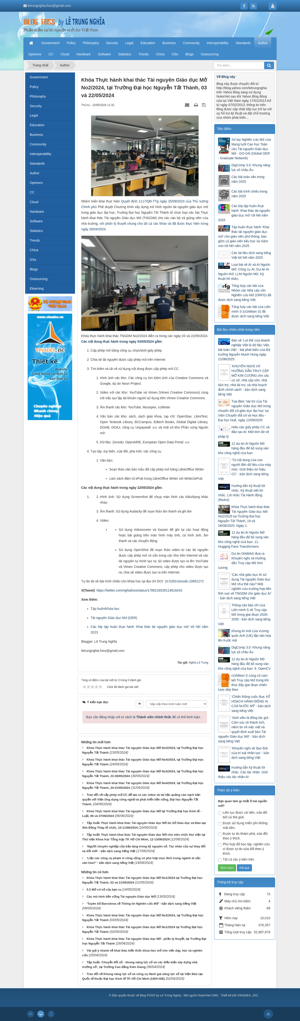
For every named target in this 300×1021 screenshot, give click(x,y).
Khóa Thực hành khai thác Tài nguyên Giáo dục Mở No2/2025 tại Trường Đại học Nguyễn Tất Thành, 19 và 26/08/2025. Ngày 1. (244, 516)
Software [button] (104, 54)
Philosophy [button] (91, 43)
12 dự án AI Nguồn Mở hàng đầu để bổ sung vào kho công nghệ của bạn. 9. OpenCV (244, 663)
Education (37, 125)
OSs (33, 260)
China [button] (160, 54)
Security (36, 106)
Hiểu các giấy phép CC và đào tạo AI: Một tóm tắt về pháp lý (243, 431)
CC (32, 192)
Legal (34, 115)
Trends (35, 240)
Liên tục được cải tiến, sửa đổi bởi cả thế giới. (242, 815)
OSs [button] (175, 54)
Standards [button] (243, 43)
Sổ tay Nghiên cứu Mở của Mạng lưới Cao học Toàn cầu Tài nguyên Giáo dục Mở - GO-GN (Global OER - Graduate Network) (244, 149)
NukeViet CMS (208, 995)
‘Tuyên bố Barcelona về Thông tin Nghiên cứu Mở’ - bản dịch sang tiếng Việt (141, 903)
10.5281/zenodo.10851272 (184, 581)
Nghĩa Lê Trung (198, 662)
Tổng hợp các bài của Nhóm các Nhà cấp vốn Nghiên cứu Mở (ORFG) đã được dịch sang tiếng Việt (244, 293)
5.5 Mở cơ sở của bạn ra (103, 889)
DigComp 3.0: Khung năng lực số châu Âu (250, 167)
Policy (34, 87)
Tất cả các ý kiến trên (236, 860)
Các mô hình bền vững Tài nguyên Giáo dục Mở (120, 896)
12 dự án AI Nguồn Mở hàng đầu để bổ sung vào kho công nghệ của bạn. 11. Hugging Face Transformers (243, 539)
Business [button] (169, 43)
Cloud (34, 202)
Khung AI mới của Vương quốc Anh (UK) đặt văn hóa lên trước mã (244, 635)
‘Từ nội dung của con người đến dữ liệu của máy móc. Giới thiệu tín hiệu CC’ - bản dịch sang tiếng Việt (244, 469)
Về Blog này (225, 77)
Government (39, 77)
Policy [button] (71, 43)
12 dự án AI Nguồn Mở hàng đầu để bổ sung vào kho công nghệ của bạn (243, 448)
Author (34, 173)
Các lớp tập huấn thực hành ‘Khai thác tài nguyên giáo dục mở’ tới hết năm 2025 (244, 213)
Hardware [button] (83, 54)
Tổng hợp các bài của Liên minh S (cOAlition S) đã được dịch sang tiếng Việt (250, 311)
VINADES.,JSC (247, 995)
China (34, 250)
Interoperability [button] (218, 43)
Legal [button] (129, 43)
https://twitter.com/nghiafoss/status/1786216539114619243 (139, 590)
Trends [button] (144, 54)
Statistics (36, 231)
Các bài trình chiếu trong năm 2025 (249, 194)
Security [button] (112, 43)
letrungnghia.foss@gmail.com (49, 6)
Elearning (37, 288)
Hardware (37, 211)
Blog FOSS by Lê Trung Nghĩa (160, 995)
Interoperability (40, 154)
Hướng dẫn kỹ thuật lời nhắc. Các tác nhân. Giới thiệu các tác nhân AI (243, 772)
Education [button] (148, 43)
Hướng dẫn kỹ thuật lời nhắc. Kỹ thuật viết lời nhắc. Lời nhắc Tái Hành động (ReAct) (241, 493)
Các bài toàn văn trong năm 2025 (247, 179)
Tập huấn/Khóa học (105, 609)
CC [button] (51, 54)
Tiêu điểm (224, 129)
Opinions (36, 183)
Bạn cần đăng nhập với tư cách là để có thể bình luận (143, 717)
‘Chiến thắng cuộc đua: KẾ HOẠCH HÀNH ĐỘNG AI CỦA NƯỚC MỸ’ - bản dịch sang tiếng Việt (250, 704)
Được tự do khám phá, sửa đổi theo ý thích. (242, 836)
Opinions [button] (34, 54)
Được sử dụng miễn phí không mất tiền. (242, 825)
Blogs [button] (189, 54)
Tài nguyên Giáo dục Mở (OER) (114, 618)
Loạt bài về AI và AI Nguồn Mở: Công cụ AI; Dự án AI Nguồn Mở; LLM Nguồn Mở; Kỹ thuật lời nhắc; (244, 272)
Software (36, 221)
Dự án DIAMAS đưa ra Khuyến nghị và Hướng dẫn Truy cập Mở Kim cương (241, 560)
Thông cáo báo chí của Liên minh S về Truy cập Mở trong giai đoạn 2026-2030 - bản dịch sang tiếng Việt (244, 614)
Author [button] (262, 43)
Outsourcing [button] (209, 54)
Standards (37, 163)
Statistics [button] (124, 54)
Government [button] (50, 43)
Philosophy (38, 96)
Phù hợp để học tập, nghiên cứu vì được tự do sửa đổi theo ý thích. (244, 848)
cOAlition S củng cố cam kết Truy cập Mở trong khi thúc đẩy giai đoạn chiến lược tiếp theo (243, 682)
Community (38, 144)
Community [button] (191, 43)
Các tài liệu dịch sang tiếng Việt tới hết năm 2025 (251, 255)
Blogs (34, 269)
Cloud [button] (65, 54)
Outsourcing (38, 279)
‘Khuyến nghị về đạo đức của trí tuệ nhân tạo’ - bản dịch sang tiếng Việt (250, 752)
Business (36, 135)
